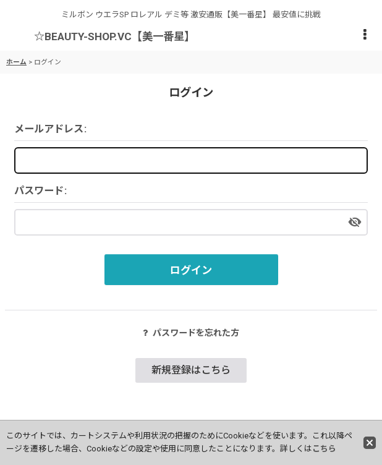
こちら (324, 448)
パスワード (39, 191)
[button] (365, 35)
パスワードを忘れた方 (191, 333)
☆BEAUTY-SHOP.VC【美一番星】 (114, 36)
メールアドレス (48, 129)
